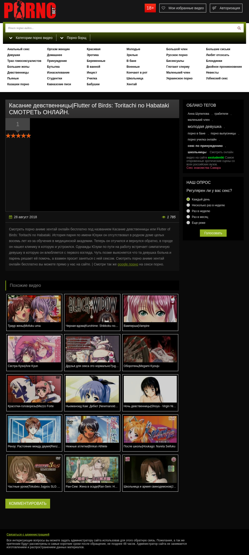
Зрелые (132, 55)
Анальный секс (18, 49)
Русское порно (176, 55)
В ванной (93, 66)
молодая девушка (205, 126)
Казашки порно (18, 84)
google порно (128, 264)
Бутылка (53, 66)
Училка (92, 78)
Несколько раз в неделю (208, 205)
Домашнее (54, 55)
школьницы (197, 152)
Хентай (131, 84)
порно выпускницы (223, 133)
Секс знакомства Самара (204, 167)
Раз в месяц (200, 217)
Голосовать (213, 233)
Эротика (93, 55)
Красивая (93, 49)
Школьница (134, 78)
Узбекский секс (217, 78)
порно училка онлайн (202, 139)
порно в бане (196, 133)
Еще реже (198, 223)
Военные (133, 66)
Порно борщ (73, 38)
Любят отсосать (217, 55)
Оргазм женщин (58, 49)
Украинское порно (179, 78)
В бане (131, 61)
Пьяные (13, 78)
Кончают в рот (136, 72)
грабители (221, 113)
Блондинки (214, 61)
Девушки (13, 55)
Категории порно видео (31, 38)
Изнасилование (58, 72)
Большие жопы (18, 66)
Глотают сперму (178, 66)
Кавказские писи (59, 84)
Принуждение (57, 61)
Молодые (133, 49)
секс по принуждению (205, 146)
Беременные (96, 61)
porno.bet (39, 11)
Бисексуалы (175, 61)
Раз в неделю (201, 211)
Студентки (54, 78)
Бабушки (93, 84)
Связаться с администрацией (28, 534)
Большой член (176, 49)
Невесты (212, 72)
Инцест (92, 72)
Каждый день (201, 199)
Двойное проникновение (224, 66)
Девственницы (18, 72)
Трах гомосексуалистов (24, 61)
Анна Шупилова (198, 113)
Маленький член (178, 72)
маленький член (199, 120)
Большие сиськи (218, 49)
